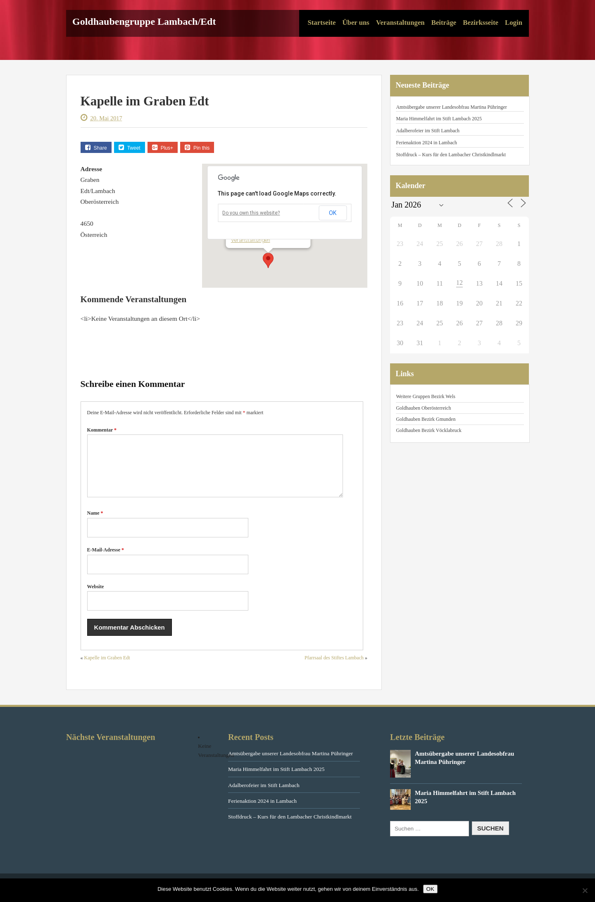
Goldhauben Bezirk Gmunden (425, 419)
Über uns (355, 22)
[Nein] (585, 890)
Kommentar (102, 430)
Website (95, 596)
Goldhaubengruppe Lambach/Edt (144, 21)
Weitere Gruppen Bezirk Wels (425, 396)
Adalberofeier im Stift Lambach (427, 131)
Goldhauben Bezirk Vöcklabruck (428, 430)
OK (332, 213)
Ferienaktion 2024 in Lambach (426, 143)
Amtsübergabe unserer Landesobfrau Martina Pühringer (451, 107)
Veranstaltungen (400, 22)
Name (95, 523)
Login (513, 22)
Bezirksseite (480, 22)
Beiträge (444, 22)
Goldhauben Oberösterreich (423, 408)
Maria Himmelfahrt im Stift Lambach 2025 (439, 119)
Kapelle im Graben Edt (107, 668)
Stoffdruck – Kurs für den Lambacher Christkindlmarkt (451, 154)
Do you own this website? (251, 213)
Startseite (321, 22)
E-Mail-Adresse (105, 560)
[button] (268, 260)
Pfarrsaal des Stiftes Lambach (334, 668)
